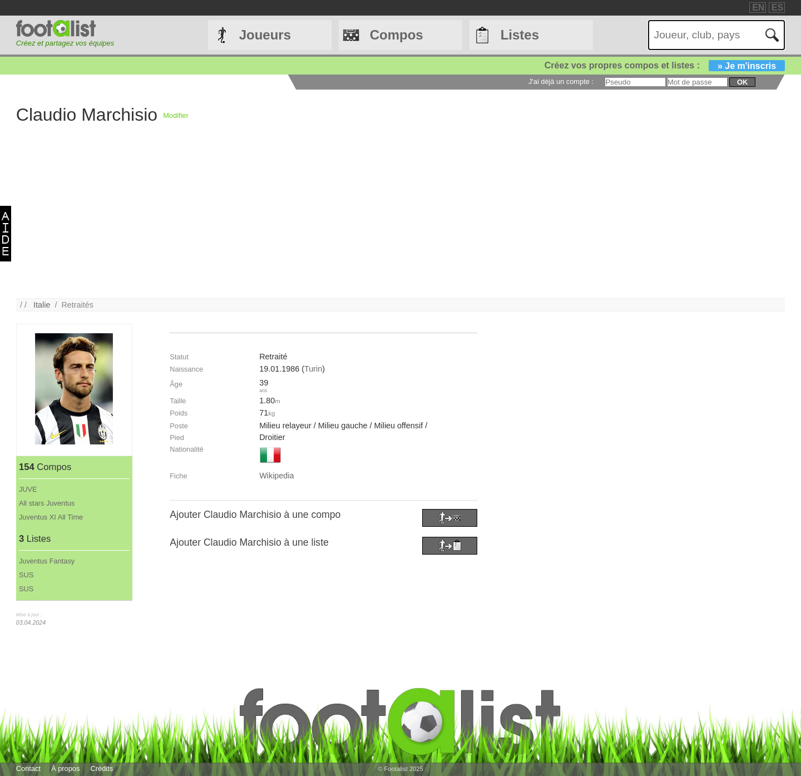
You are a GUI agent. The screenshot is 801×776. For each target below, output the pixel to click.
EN (758, 7)
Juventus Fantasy (47, 561)
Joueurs (265, 34)
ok (742, 82)
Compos (396, 34)
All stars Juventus (47, 503)
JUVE (28, 489)
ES (777, 7)
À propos (65, 768)
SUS (26, 575)
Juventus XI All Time (51, 517)
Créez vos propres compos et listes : (665, 65)
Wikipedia (276, 475)
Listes (520, 34)
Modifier (176, 115)
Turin (313, 368)
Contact (28, 768)
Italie (41, 304)
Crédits (102, 768)
